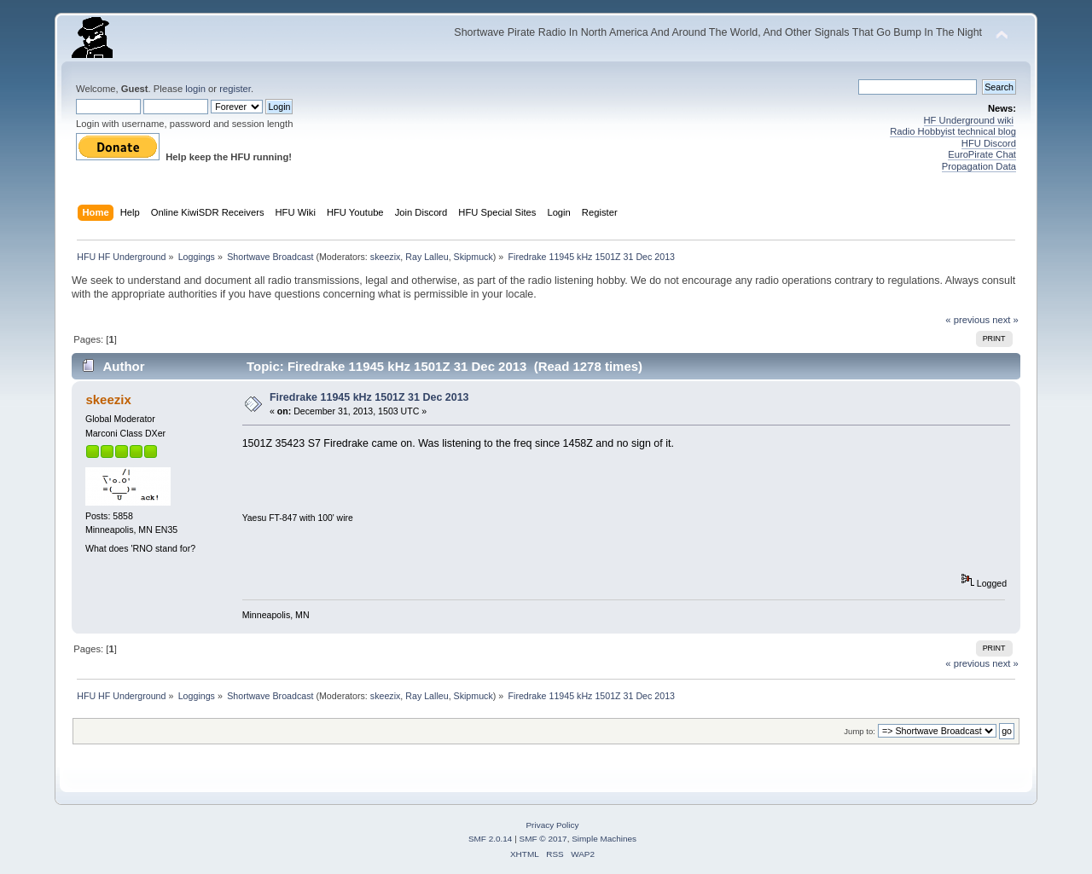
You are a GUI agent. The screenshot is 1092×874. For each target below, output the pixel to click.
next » (1005, 320)
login (195, 89)
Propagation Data (979, 166)
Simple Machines (604, 838)
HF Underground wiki (969, 120)
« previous (967, 320)
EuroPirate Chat (982, 154)
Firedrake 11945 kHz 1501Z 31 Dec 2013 (369, 397)
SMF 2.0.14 (490, 838)
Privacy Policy (552, 825)
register (235, 89)
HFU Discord (988, 143)
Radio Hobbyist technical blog (953, 131)
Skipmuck (473, 257)
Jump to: (859, 731)
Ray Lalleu (426, 257)
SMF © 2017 (543, 838)
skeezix (385, 257)
